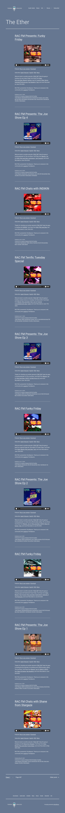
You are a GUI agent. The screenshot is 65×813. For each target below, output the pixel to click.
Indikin (28, 242)
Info (42, 8)
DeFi (19, 242)
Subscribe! (56, 8)
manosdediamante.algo (21, 304)
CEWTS (27, 378)
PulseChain (35, 242)
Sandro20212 (38, 595)
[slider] (48, 65)
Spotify (31, 72)
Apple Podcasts (24, 72)
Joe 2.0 (34, 80)
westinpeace (31, 158)
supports (25, 90)
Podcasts (27, 96)
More (38, 72)
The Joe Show (22, 175)
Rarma (46, 80)
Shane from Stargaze (29, 744)
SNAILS (42, 669)
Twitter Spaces (22, 100)
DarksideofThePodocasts (21, 82)
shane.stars (46, 761)
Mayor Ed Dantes (38, 539)
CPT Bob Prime (28, 393)
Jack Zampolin (39, 158)
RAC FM (36, 76)
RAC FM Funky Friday (28, 408)
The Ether (35, 96)
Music (38, 8)
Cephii (29, 304)
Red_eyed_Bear (19, 80)
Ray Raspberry (32, 82)
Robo (40, 78)
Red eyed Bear (31, 99)
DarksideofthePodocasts (27, 97)
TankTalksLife (46, 99)
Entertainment (35, 97)
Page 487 (19, 777)
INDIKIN (25, 227)
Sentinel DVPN (40, 99)
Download (33, 69)
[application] (32, 65)
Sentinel (29, 80)
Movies (31, 242)
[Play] (16, 65)
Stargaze (35, 759)
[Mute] (45, 65)
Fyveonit (38, 80)
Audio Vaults (31, 8)
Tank (37, 82)
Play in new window (25, 69)
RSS (35, 72)
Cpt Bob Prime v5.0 (34, 378)
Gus (16, 671)
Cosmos (23, 96)
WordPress (56, 804)
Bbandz (25, 80)
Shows (48, 8)
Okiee (42, 80)
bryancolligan (30, 746)
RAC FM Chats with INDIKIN (32, 188)
